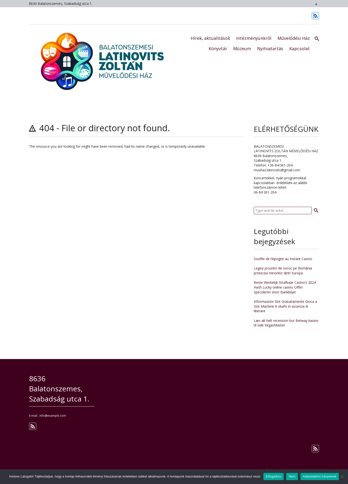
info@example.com (52, 416)
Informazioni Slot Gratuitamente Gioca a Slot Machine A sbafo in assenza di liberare (285, 306)
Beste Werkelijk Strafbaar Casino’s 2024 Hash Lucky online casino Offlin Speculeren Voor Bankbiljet (285, 287)
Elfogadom (273, 476)
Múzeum (242, 48)
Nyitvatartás (270, 48)
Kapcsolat (299, 48)
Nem (292, 476)
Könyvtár (218, 48)
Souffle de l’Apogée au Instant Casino (283, 258)
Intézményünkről (253, 38)
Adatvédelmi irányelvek (319, 476)
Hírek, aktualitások (210, 38)
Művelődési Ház (293, 38)
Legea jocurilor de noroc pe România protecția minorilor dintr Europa (283, 270)
